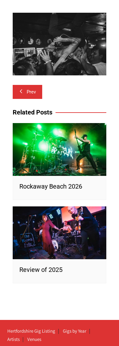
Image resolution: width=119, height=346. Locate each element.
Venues (34, 339)
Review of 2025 (41, 269)
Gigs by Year (74, 331)
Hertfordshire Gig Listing (31, 331)
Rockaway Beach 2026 (50, 186)
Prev (27, 92)
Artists (13, 339)
